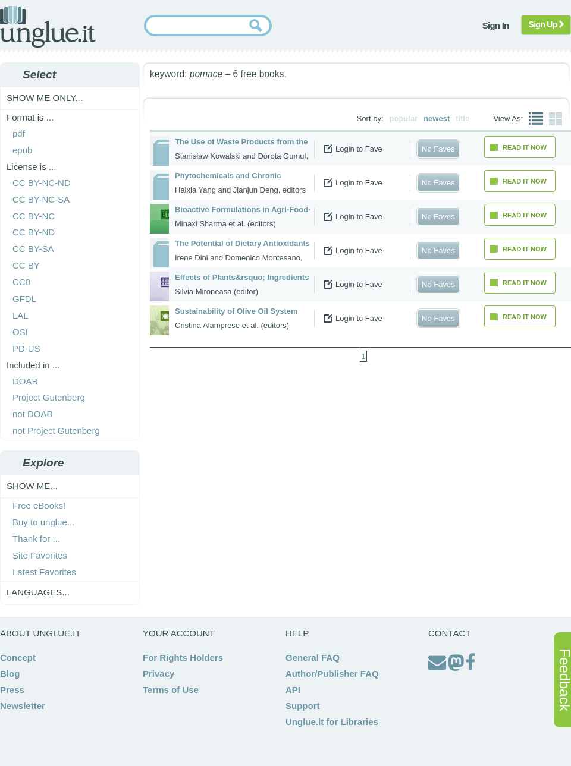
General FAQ (313, 657)
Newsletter (22, 706)
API (293, 690)
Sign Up (546, 24)
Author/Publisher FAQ (332, 674)
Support (303, 706)
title (462, 118)
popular (404, 118)
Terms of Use (171, 690)
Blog (10, 674)
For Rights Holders (183, 657)
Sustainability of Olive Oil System (236, 311)
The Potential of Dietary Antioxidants (242, 243)
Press (12, 690)
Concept (18, 657)
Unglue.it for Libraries (332, 722)
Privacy (158, 674)
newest (436, 118)
